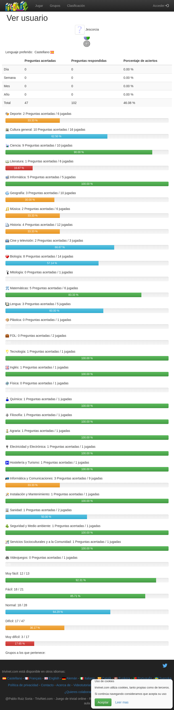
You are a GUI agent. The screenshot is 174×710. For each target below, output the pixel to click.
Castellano (12, 678)
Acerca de (63, 685)
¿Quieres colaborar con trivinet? (86, 692)
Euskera (122, 678)
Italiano (87, 678)
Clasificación (76, 5)
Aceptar (103, 702)
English (51, 678)
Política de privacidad (23, 685)
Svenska (163, 678)
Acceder (161, 5)
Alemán (69, 678)
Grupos (55, 5)
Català (104, 678)
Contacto (47, 685)
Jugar (39, 5)
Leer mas (121, 702)
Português (142, 678)
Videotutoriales (83, 685)
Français (33, 678)
